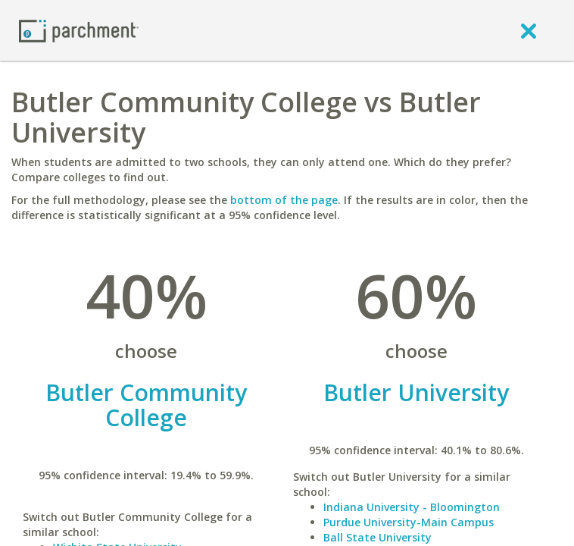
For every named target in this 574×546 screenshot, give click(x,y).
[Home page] (79, 30)
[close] (528, 30)
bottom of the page (284, 200)
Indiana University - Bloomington (411, 507)
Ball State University (377, 537)
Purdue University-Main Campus (408, 522)
